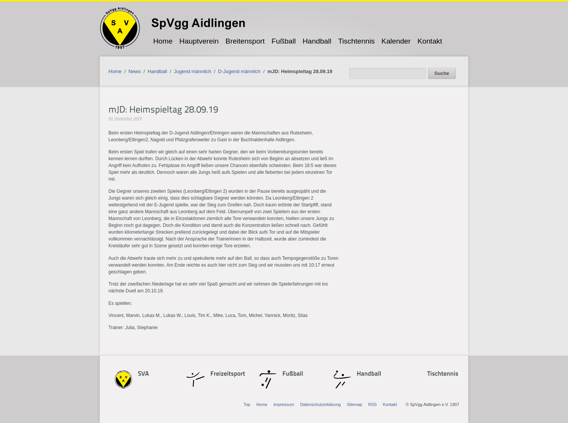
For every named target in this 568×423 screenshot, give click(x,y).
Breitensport (245, 41)
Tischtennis (356, 41)
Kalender (396, 41)
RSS (372, 404)
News (135, 71)
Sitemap (354, 404)
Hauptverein (198, 41)
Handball (317, 41)
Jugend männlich (192, 71)
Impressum (283, 404)
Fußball (283, 41)
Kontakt (429, 41)
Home (163, 41)
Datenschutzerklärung (320, 404)
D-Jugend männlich (239, 71)
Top (246, 404)
